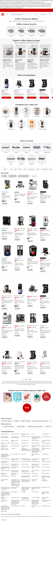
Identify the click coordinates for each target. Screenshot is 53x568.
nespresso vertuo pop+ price (46, 446)
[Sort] (10, 169)
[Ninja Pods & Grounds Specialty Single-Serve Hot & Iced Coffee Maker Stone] (45, 367)
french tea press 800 (5, 458)
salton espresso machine (4, 501)
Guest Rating (44, 169)
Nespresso (42, 266)
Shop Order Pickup (39, 6)
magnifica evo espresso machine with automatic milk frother (26, 449)
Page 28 (29, 384)
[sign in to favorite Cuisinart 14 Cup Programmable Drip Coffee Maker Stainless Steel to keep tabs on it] (24, 270)
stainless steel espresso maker (34, 426)
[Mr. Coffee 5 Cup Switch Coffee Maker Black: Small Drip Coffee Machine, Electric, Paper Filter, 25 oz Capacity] (45, 331)
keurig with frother (45, 433)
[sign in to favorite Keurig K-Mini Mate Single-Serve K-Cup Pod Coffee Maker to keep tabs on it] (24, 309)
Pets (4, 5)
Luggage (38, 2)
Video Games (14, 3)
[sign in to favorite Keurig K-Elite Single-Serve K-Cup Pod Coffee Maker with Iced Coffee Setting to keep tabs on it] (11, 270)
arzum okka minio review (24, 446)
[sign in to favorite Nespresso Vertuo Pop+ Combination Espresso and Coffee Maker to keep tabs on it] (49, 271)
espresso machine (4, 433)
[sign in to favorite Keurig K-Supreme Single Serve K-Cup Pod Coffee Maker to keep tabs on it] (36, 241)
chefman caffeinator (36, 497)
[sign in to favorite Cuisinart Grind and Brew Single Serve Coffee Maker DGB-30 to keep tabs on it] (24, 240)
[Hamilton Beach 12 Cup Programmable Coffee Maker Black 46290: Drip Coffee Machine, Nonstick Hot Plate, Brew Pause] (45, 196)
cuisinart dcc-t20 (35, 475)
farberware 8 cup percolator (14, 474)
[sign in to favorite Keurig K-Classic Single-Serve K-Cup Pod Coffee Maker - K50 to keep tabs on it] (36, 270)
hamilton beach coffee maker (5, 444)
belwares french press (46, 461)
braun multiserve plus (15, 505)
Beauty (20, 2)
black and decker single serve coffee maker (45, 492)
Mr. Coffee (42, 303)
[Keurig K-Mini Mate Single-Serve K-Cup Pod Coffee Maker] (20, 301)
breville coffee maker (25, 500)
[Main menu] (7, 14)
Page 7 (26, 381)
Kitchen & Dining (41, 0)
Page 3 (11, 381)
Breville (28, 199)
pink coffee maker (14, 443)
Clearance (34, 5)
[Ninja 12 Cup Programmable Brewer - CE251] (32, 331)
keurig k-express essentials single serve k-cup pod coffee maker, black (5, 456)
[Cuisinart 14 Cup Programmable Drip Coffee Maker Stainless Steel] (20, 264)
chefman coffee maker (46, 436)
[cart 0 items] (50, 14)
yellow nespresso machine (45, 498)
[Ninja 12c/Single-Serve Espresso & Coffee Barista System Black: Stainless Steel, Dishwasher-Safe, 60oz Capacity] (32, 300)
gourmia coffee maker (25, 436)
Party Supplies (42, 3)
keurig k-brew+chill (45, 487)
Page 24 (47, 383)
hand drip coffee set (5, 464)
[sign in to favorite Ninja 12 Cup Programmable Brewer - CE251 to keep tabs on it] (36, 337)
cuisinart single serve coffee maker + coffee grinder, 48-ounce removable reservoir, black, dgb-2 (15, 502)
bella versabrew (14, 491)
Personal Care (25, 2)
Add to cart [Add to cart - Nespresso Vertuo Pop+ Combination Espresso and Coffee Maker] (19, 97)
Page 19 (26, 383)
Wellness (34, 2)
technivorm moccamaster (44, 480)
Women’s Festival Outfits (12, 6)
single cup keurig (24, 464)
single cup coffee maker (14, 441)
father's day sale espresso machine (15, 471)
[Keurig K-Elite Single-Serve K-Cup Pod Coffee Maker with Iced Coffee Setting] (7, 262)
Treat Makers (16, 420)
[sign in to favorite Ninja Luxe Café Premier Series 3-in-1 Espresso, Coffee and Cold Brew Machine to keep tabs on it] (24, 202)
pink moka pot (34, 473)
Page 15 (9, 383)
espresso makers (20, 426)
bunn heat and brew (46, 466)
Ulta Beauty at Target (9, 5)
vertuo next (23, 454)
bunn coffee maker (35, 440)
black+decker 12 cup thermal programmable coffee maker (5, 488)
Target (10, 21)
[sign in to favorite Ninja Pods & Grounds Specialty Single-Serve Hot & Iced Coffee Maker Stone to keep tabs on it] (49, 373)
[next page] (30, 379)
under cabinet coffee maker (46, 441)
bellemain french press (5, 470)
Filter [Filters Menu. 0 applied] (4, 169)
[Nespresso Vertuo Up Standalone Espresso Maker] (20, 366)
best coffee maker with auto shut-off (46, 501)
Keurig (3, 198)
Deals (31, 5)
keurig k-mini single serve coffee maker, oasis (46, 476)
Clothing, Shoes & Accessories (24, 0)
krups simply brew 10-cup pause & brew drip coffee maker (36, 437)
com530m (13, 448)
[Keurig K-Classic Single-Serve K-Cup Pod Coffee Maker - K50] (32, 262)
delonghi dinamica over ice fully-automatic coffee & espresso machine (26, 489)
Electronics (8, 3)
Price (25, 169)
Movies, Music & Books (22, 3)
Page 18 (22, 383)
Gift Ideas (48, 3)
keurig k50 (23, 505)
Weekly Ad (32, 6)
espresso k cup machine (4, 498)
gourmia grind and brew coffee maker (15, 437)
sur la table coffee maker (4, 480)
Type (16, 169)
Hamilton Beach (43, 198)
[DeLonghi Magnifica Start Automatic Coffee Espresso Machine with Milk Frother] (7, 367)
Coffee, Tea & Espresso (7, 420)
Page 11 (42, 381)
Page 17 (17, 383)
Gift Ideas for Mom (13, 0)
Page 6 (22, 381)
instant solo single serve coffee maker (5, 437)
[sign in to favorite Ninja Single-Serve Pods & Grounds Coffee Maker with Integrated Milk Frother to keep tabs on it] (11, 309)
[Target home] (2, 14)
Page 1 (4, 381)
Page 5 (18, 381)
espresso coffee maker (8, 426)
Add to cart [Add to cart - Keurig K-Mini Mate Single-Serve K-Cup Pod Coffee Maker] (6, 97)
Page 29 (33, 384)
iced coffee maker (25, 440)
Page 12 (46, 381)
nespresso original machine (25, 434)
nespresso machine (15, 433)
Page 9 (33, 381)
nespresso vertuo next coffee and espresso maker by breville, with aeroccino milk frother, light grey (5, 493)
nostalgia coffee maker (26, 466)
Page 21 (34, 383)
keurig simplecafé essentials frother (24, 498)
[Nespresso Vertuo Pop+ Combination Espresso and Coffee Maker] (45, 264)
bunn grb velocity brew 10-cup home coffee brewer (36, 488)
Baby (18, 2)
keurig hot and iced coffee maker (35, 459)
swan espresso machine (35, 480)
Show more (4, 519)
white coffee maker (35, 443)
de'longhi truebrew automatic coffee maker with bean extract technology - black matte (36, 502)
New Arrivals (40, 5)
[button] (5, 90)
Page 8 (29, 381)
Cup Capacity (31, 169)
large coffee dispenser (46, 443)
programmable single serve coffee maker (25, 476)
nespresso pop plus (35, 461)
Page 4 (15, 381)
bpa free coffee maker (15, 454)
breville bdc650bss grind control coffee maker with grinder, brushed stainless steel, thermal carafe (36, 450)
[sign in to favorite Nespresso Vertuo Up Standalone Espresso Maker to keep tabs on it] (24, 373)
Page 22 (39, 383)
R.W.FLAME (4, 333)
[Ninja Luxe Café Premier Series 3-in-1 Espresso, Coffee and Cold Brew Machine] (20, 194)
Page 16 (13, 383)
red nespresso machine (4, 474)
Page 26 (21, 384)
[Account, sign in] (44, 14)
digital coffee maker (46, 470)
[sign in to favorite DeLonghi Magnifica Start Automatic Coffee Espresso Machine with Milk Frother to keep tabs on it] (11, 373)
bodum (33, 433)
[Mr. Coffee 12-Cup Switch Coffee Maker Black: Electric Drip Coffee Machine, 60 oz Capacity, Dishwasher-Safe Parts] (45, 301)
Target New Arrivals (4, 0)
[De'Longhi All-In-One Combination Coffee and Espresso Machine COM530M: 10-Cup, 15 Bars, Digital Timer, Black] (20, 329)
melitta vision (13, 475)
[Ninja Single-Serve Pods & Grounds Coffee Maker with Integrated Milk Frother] (7, 301)
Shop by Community (18, 5)
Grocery (5, 2)
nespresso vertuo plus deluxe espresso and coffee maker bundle (25, 480)
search (37, 14)
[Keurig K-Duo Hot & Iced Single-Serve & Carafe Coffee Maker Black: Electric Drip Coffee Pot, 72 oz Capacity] (7, 233)
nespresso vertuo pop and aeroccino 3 (15, 459)
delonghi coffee (24, 443)
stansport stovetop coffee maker (4, 462)
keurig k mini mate (4, 440)
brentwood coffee (45, 464)
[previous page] (23, 379)
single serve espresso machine (36, 446)
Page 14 (5, 383)
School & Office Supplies (33, 3)
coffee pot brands (35, 491)
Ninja (16, 196)
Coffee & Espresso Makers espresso (40, 420)
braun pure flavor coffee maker (14, 488)
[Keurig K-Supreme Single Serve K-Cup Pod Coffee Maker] (32, 233)
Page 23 (43, 383)
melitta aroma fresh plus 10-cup (15, 467)
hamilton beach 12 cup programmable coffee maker (5, 467)
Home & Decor (34, 0)
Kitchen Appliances (26, 21)
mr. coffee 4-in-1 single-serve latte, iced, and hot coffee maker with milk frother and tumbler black (5, 507)
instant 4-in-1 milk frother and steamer (5, 449)
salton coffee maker (46, 505)
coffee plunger (4, 511)
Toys (5, 3)
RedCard (9, 8)
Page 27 (25, 384)
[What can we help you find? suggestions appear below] (24, 14)
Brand (20, 169)
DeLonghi (16, 331)
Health (30, 2)
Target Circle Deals (26, 6)
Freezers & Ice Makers (26, 420)
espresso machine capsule (45, 459)
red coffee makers (45, 473)
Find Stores (19, 8)
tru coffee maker (45, 454)
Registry (5, 8)
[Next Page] (52, 89)
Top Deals (19, 6)
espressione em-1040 (15, 461)
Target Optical (26, 5)
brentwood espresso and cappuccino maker (26, 459)
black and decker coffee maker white (25, 471)
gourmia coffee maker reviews (46, 449)
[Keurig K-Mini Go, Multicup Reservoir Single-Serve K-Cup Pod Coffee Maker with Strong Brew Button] (7, 196)
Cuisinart (16, 235)
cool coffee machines (25, 473)
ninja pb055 (23, 491)
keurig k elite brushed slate (36, 467)
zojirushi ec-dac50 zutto (35, 471)
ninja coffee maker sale (26, 461)
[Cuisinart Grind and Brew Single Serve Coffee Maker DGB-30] (20, 233)
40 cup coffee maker (15, 445)
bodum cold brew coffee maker (4, 446)
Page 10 (37, 381)
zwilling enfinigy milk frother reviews (36, 465)
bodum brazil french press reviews (15, 465)
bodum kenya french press (36, 455)
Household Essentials (12, 2)
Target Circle (14, 8)
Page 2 (7, 381)
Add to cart (4, 203)
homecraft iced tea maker (35, 506)
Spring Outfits (46, 5)
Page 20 (30, 383)
